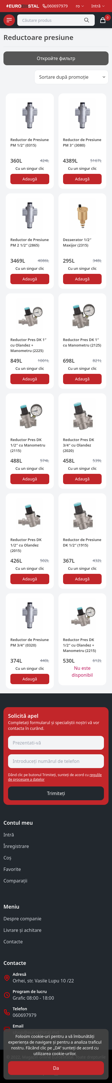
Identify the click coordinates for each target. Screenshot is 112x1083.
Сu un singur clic (30, 168)
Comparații (15, 881)
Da (56, 1068)
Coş (7, 858)
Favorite (12, 869)
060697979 (24, 1015)
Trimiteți (56, 793)
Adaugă (29, 179)
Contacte (13, 941)
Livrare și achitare (22, 930)
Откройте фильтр (56, 58)
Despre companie (22, 918)
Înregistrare (16, 846)
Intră (8, 835)
